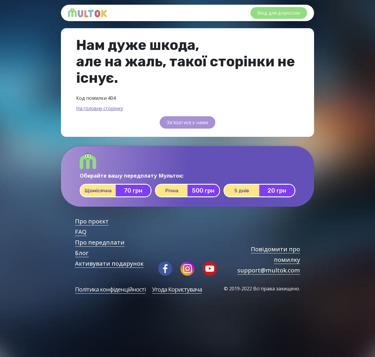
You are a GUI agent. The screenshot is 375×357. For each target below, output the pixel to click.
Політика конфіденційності (110, 289)
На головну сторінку (99, 108)
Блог (82, 253)
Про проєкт (92, 221)
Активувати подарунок (109, 263)
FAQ (80, 232)
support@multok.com (268, 270)
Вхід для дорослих (279, 13)
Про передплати (100, 242)
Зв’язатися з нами (187, 122)
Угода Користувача (177, 289)
